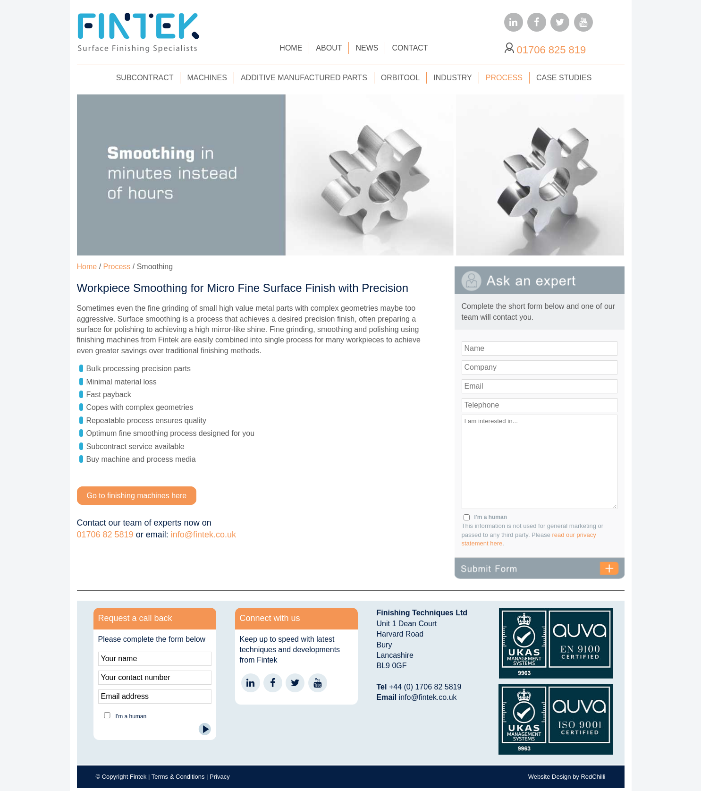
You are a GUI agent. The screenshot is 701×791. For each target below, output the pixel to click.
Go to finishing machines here (137, 496)
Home (87, 267)
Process (117, 267)
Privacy (220, 776)
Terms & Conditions (178, 776)
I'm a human (490, 517)
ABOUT (329, 48)
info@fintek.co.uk (203, 534)
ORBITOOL (400, 78)
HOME (290, 48)
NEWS (366, 48)
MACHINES (207, 78)
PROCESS (504, 78)
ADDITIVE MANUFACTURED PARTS (304, 78)
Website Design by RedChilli (567, 776)
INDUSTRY (452, 78)
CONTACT (410, 48)
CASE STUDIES (563, 78)
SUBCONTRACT (145, 78)
